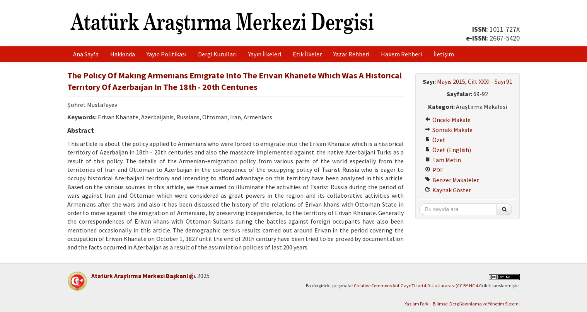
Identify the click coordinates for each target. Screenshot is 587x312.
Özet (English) (448, 150)
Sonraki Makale (449, 130)
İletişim (443, 54)
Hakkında (122, 54)
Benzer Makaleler (452, 180)
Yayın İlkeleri (264, 54)
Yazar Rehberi (351, 54)
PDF (434, 170)
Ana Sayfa (86, 54)
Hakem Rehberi (401, 54)
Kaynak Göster (448, 190)
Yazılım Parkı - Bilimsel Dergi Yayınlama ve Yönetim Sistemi (462, 304)
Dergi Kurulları (217, 54)
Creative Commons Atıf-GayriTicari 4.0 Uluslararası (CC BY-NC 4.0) (418, 285)
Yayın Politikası (166, 54)
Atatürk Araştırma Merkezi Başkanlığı (143, 276)
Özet (435, 140)
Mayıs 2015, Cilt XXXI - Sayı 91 (474, 81)
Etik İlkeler (307, 54)
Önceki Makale (448, 120)
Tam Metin (443, 160)
